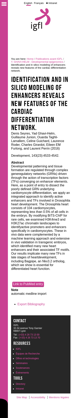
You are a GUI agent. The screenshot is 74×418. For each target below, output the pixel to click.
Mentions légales (59, 397)
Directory (20, 384)
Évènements (22, 372)
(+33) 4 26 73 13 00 (29, 334)
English (28, 3)
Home (30, 58)
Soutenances (23, 368)
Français (39, 3)
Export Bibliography (31, 304)
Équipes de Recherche (28, 353)
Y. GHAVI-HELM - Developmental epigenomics (37, 61)
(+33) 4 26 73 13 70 (29, 337)
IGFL (18, 349)
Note (14, 290)
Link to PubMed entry (28, 284)
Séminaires (22, 363)
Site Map (21, 397)
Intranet (53, 3)
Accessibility (38, 397)
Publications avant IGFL (49, 58)
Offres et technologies (27, 358)
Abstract (17, 162)
